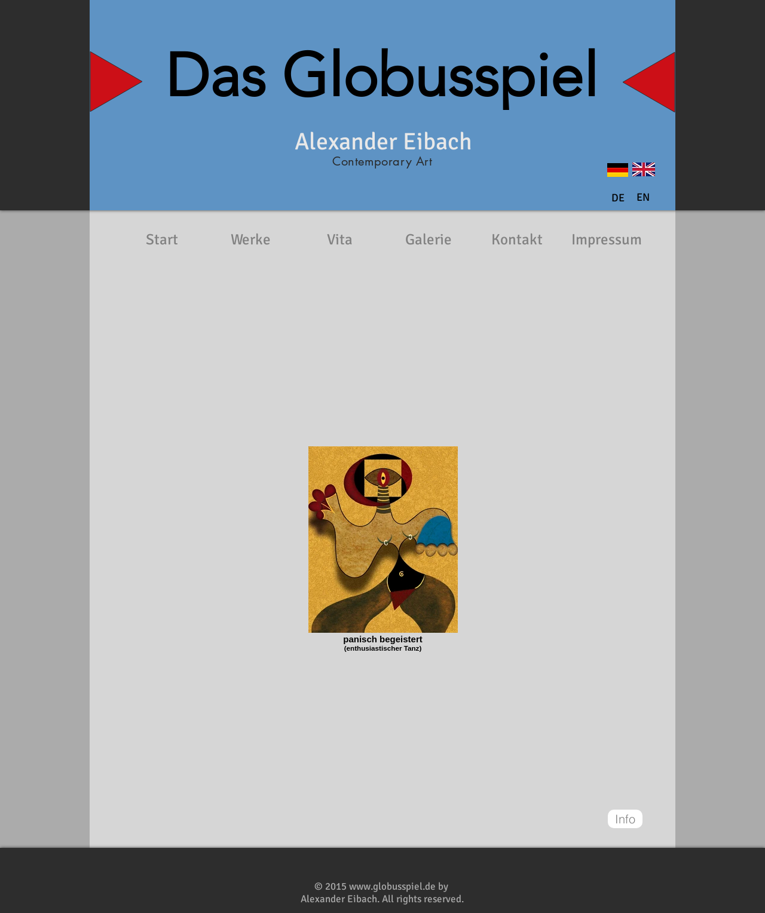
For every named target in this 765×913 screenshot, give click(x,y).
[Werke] (250, 239)
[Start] (162, 239)
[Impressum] (606, 239)
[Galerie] (428, 239)
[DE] (618, 198)
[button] (643, 198)
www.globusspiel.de (392, 886)
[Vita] (339, 239)
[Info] (625, 819)
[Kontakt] (517, 239)
